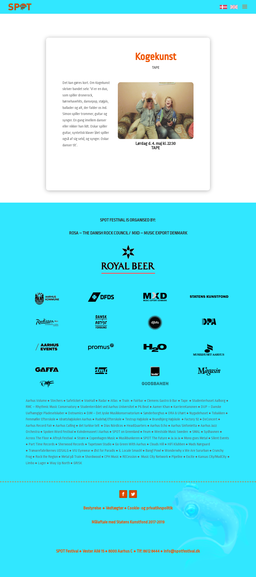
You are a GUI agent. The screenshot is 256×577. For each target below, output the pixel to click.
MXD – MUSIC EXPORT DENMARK (159, 233)
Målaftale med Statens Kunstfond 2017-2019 (128, 522)
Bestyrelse (92, 508)
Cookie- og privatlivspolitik (150, 508)
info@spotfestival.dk (182, 551)
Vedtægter (115, 508)
